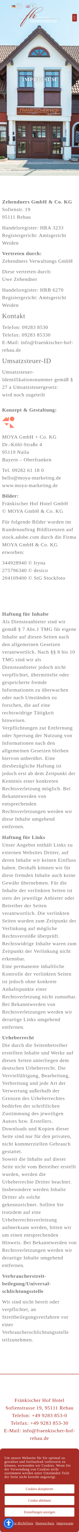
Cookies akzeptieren (39, 1489)
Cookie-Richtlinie (19, 1523)
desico (41, 570)
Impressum (64, 1523)
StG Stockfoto (49, 578)
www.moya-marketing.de (30, 485)
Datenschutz (44, 1523)
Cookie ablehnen (39, 1500)
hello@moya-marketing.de (31, 478)
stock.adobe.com (20, 537)
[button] (74, 18)
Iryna (40, 562)
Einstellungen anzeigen (39, 1512)
